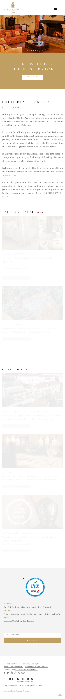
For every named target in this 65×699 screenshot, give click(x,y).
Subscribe (32, 640)
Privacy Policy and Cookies (36, 667)
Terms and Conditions (13, 667)
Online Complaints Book (27, 670)
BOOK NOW (32, 77)
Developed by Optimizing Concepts (16, 691)
